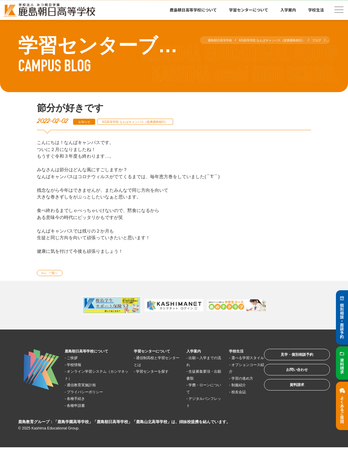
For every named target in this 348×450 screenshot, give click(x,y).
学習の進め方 (232, 387)
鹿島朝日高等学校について (193, 10)
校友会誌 (228, 400)
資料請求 (289, 397)
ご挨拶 (76, 360)
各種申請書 (80, 407)
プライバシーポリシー (91, 394)
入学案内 (288, 10)
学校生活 (316, 10)
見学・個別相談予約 (289, 359)
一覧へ (57, 274)
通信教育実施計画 (87, 387)
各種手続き (80, 400)
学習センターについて (248, 10)
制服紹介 (228, 394)
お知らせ (87, 121)
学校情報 (78, 366)
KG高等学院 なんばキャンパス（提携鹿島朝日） (152, 121)
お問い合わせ (288, 378)
